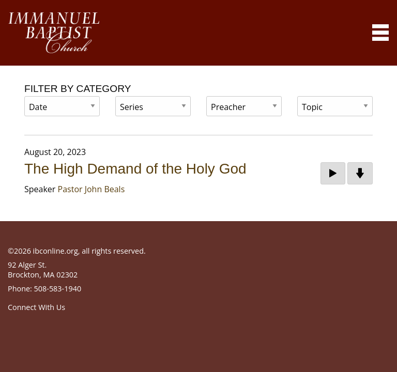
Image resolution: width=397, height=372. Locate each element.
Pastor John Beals (91, 189)
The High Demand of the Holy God (135, 169)
